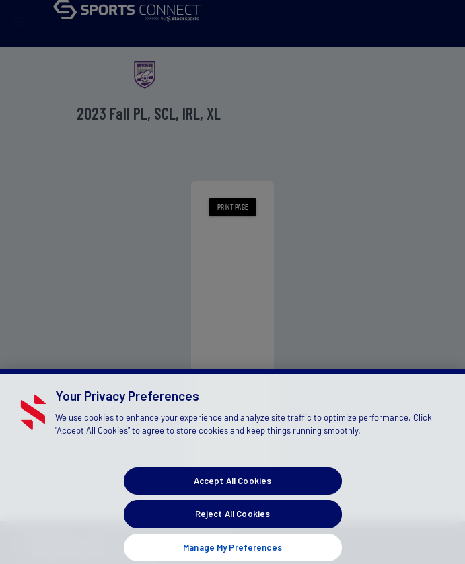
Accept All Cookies (232, 490)
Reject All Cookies (232, 523)
